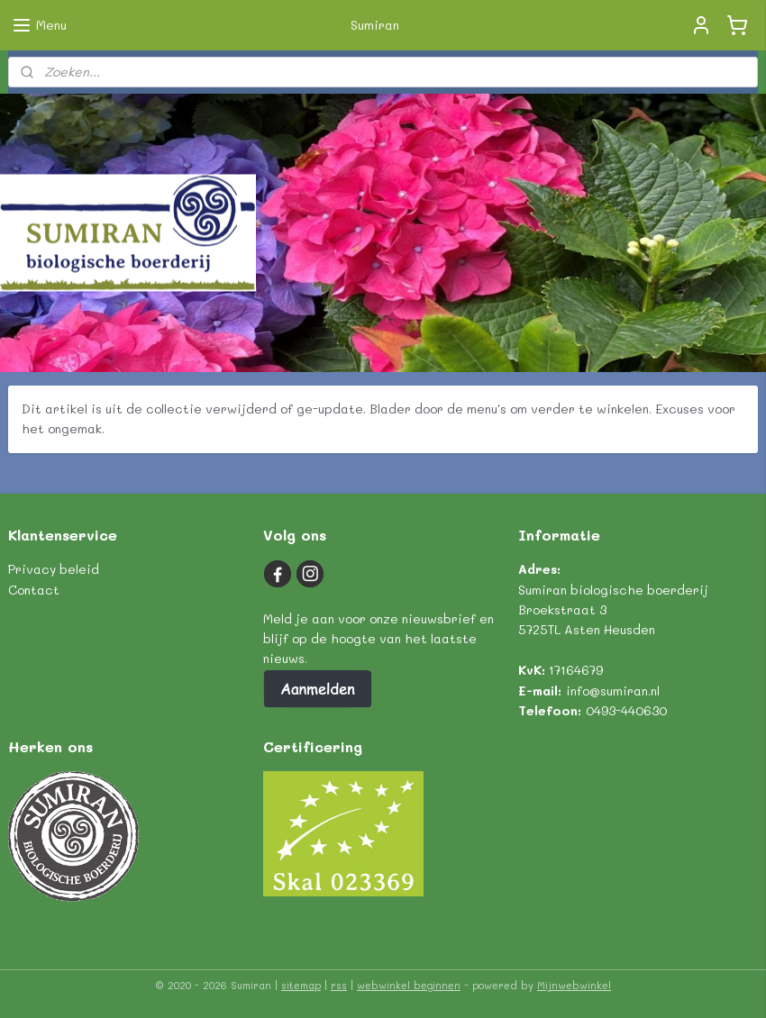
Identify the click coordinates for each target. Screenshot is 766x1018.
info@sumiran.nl (613, 690)
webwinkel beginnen (409, 985)
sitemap (301, 985)
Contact (33, 589)
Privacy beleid (53, 568)
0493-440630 (626, 710)
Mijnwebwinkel (574, 985)
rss (339, 985)
